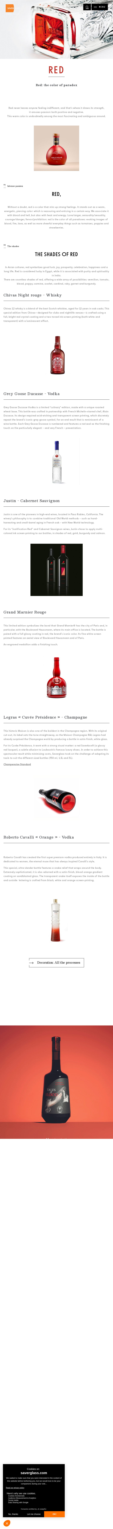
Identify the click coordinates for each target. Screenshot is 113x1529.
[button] (51, 1015)
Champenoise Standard (17, 764)
